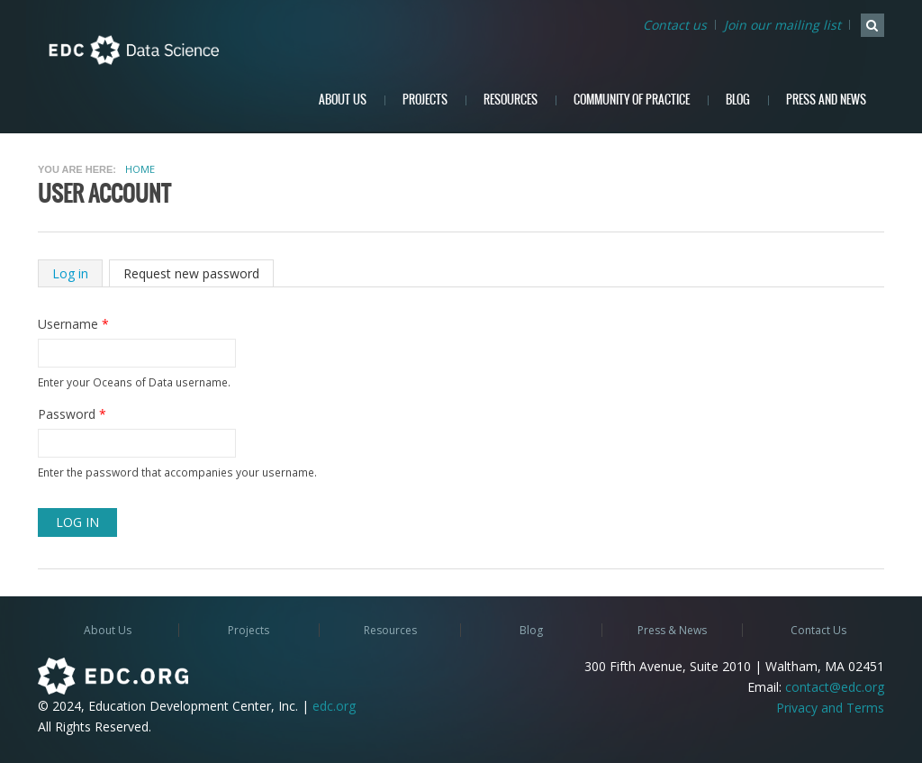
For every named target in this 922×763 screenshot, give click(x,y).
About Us (342, 99)
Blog (738, 99)
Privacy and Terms (830, 707)
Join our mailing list (782, 24)
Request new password (191, 273)
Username (73, 323)
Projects (424, 99)
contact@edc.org (834, 686)
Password (72, 413)
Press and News (826, 99)
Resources (511, 99)
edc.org (334, 705)
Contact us (675, 24)
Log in (77, 273)
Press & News (672, 630)
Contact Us (818, 630)
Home (140, 169)
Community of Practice (632, 99)
